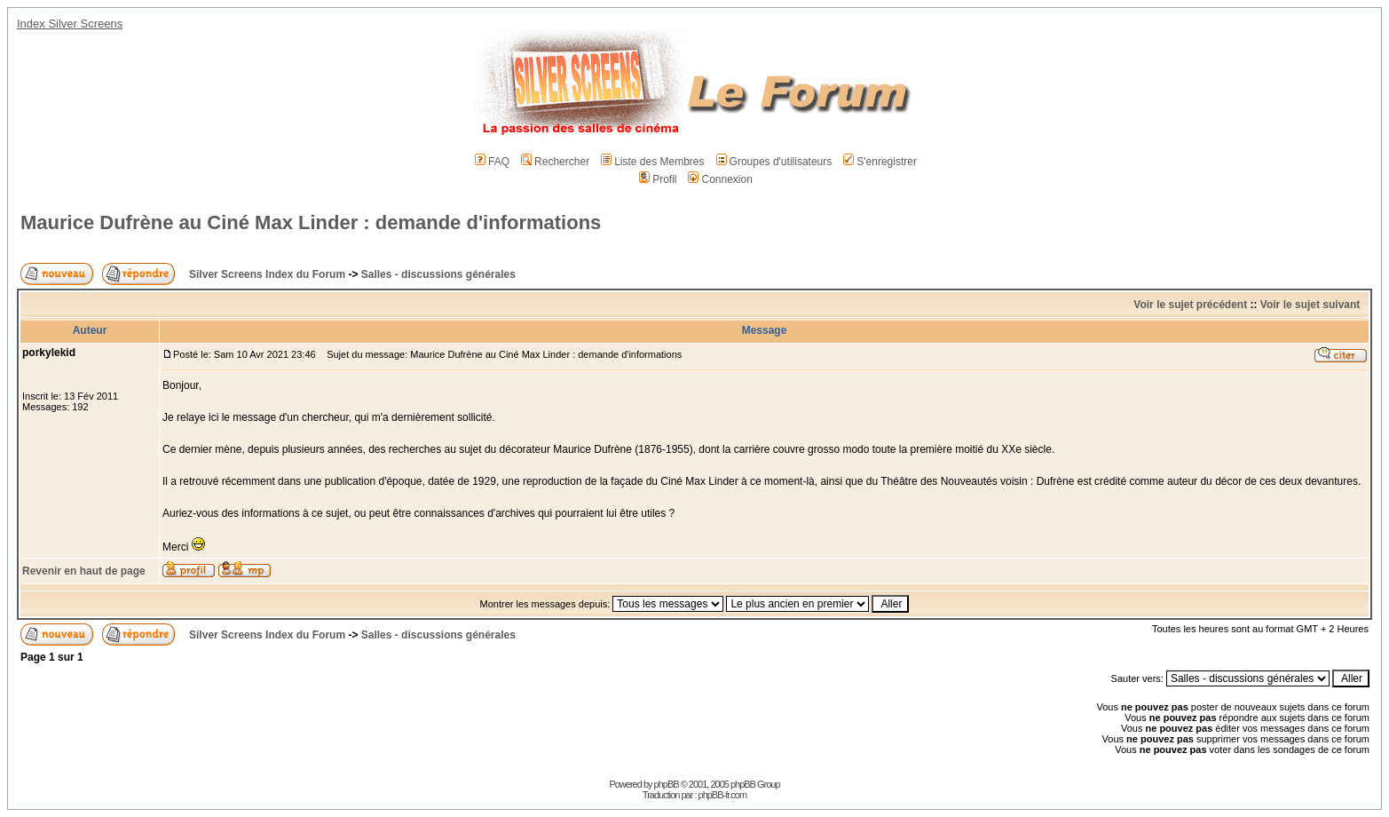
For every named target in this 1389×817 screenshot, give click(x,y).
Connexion (720, 179)
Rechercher (555, 161)
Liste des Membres (652, 161)
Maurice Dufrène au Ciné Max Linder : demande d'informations (310, 222)
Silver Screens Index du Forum (267, 274)
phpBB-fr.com (722, 794)
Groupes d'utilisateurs (774, 161)
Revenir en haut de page (84, 571)
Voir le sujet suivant (1310, 304)
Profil (657, 179)
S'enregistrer (880, 161)
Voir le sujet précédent (1190, 304)
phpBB (666, 784)
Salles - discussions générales (438, 274)
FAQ (492, 161)
